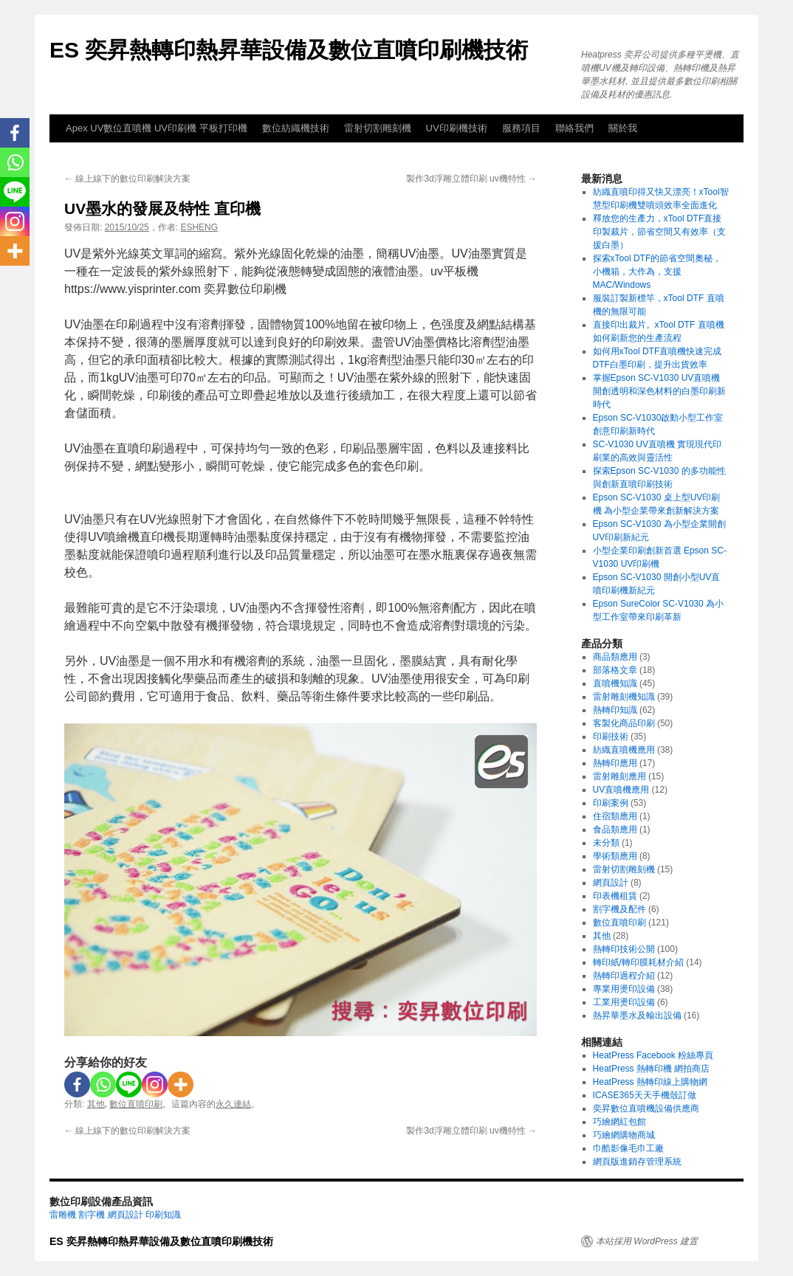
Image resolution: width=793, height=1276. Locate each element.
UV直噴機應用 (621, 789)
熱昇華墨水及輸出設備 (637, 1015)
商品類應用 (615, 657)
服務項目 (521, 128)
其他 (96, 1104)
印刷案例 (610, 803)
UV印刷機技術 (456, 128)
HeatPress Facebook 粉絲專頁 (653, 1055)
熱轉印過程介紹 (624, 975)
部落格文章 (615, 670)
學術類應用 (615, 856)
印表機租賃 (615, 896)
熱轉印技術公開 (624, 949)
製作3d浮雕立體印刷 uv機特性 (471, 178)
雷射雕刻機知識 (624, 697)
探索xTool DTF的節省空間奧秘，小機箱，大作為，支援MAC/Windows (657, 271)
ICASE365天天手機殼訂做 (644, 1095)
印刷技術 (610, 736)
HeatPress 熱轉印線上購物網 (650, 1082)
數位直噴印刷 (135, 1104)
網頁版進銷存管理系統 (637, 1161)
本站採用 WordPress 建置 (647, 1241)
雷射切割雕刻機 (377, 128)
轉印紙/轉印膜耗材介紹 (638, 962)
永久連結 (233, 1104)
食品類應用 (615, 829)
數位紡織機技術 (295, 128)
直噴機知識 (615, 683)
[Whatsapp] (103, 1084)
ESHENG (199, 227)
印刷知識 (163, 1215)
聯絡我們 (574, 128)
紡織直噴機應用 (624, 750)
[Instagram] (155, 1084)
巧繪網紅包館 (619, 1122)
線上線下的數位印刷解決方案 (127, 178)
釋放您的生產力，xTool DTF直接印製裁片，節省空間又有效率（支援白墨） (659, 231)
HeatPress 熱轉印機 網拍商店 (651, 1068)
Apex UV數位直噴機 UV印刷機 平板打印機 (156, 128)
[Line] (129, 1084)
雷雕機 (62, 1215)
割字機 (91, 1215)
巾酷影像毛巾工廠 (628, 1148)
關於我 (622, 128)
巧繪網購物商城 (624, 1135)
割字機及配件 (619, 909)
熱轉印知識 (615, 710)
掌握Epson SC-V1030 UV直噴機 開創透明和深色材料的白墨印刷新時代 (659, 391)
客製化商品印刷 (624, 723)
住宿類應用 (615, 816)
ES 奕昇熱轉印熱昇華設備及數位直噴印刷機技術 (288, 50)
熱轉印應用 (615, 763)
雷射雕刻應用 (619, 776)
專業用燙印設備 (624, 989)
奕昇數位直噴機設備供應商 (646, 1108)
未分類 (606, 843)
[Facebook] (77, 1084)
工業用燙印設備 (624, 1002)
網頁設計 (610, 882)
